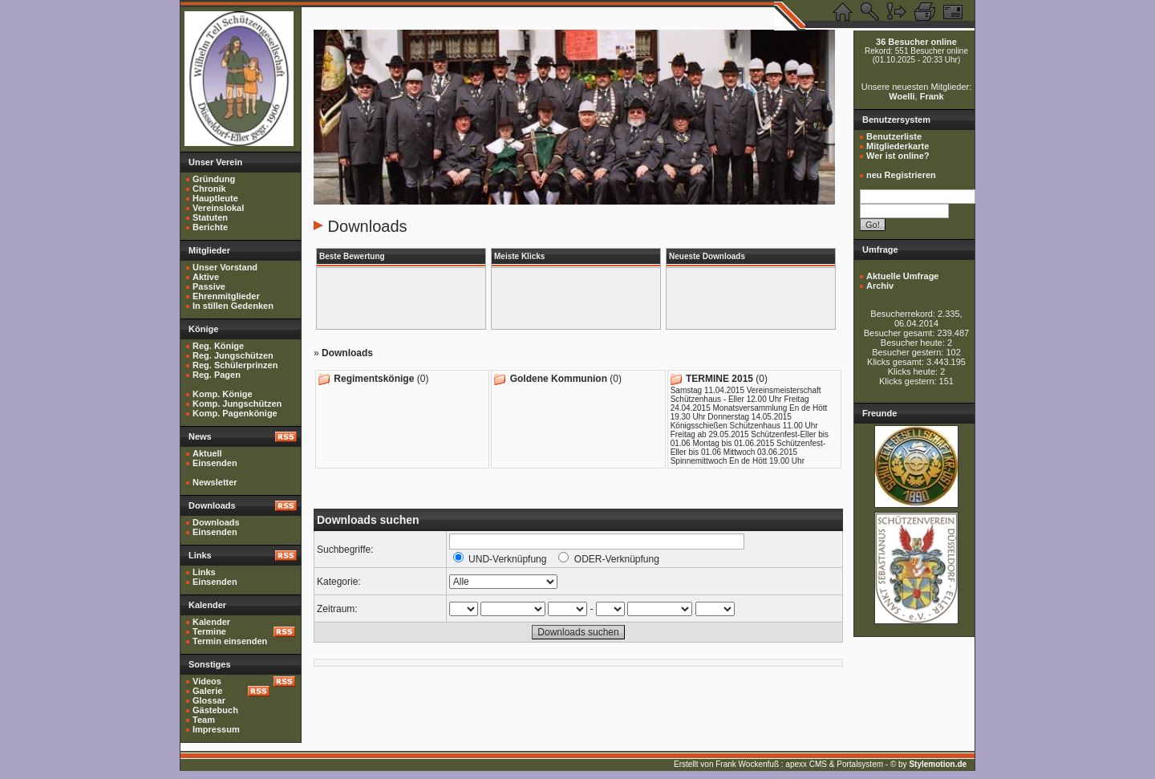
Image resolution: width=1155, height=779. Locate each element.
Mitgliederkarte (897, 146)
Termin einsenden (229, 641)
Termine (209, 631)
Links (204, 572)
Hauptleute (215, 198)
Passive (208, 286)
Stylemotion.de (938, 764)
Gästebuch (215, 710)
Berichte (210, 227)
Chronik (209, 188)
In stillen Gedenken (233, 305)
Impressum (216, 729)
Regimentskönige (374, 378)
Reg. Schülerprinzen (235, 365)
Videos (206, 681)
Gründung (213, 179)
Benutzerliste (894, 136)
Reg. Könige (218, 346)
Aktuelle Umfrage (902, 276)
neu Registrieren (901, 175)
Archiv (880, 285)
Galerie (207, 691)
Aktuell (207, 453)
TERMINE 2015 (719, 378)
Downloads (216, 522)
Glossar (208, 700)
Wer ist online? (898, 155)
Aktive (205, 277)
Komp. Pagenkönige (235, 413)
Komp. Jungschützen (237, 403)
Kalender (211, 622)
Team (203, 719)
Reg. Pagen (216, 374)
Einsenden (214, 463)
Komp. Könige (222, 394)
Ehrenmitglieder (226, 296)
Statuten (210, 217)
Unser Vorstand (224, 267)
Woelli (901, 96)
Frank (932, 96)
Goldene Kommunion (558, 378)
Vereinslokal (218, 208)
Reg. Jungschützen (233, 355)
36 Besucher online (916, 42)
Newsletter (214, 482)
